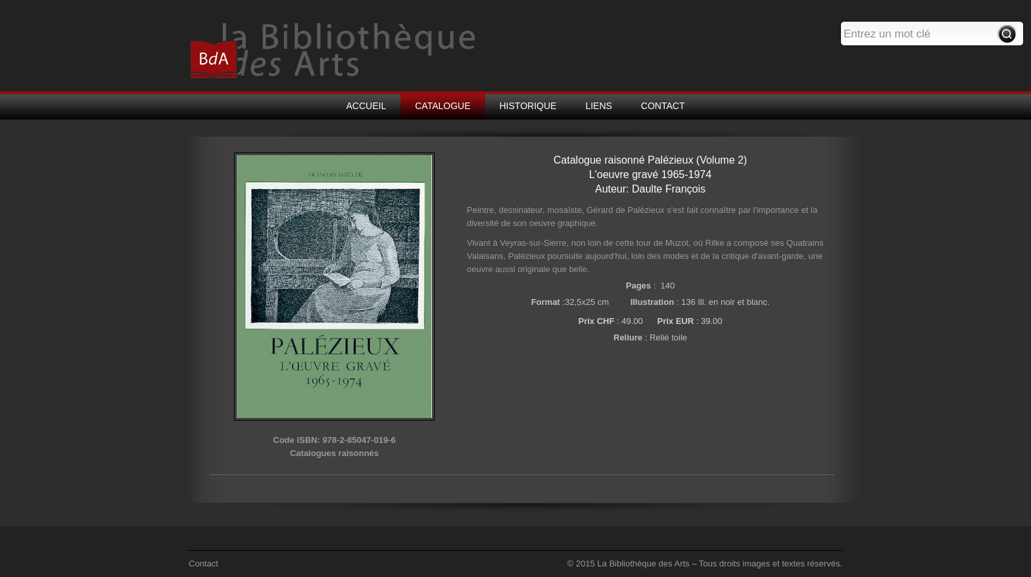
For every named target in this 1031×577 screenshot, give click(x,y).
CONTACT (663, 106)
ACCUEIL (367, 106)
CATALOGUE (442, 106)
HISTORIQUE (528, 106)
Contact (203, 563)
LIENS (598, 106)
